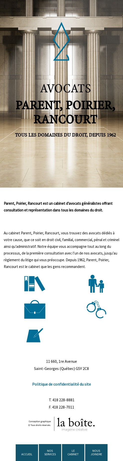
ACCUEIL (26, 454)
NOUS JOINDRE (96, 452)
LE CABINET (73, 452)
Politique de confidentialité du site (61, 384)
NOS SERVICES (50, 452)
